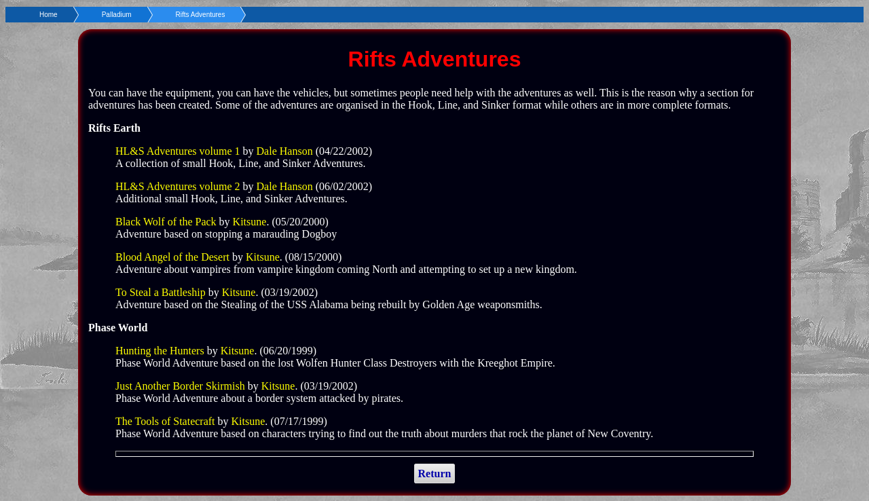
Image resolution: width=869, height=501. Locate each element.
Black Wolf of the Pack (166, 221)
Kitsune (250, 221)
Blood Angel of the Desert (172, 257)
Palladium (117, 14)
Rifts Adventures (200, 14)
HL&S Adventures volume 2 (177, 186)
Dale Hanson (286, 151)
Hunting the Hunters (159, 350)
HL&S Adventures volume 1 (177, 151)
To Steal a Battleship (160, 292)
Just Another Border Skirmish (180, 386)
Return (434, 473)
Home (48, 14)
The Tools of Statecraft (165, 421)
